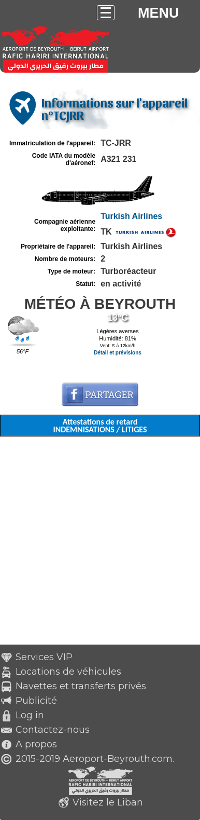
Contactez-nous (53, 729)
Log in (30, 715)
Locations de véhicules (68, 671)
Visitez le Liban (108, 802)
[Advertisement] (100, 544)
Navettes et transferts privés (81, 686)
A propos (36, 744)
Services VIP (44, 657)
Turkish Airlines (131, 216)
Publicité (36, 700)
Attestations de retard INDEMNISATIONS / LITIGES (100, 425)
